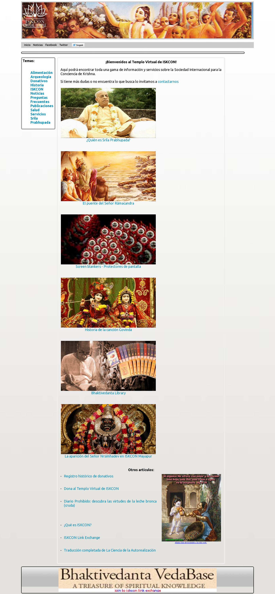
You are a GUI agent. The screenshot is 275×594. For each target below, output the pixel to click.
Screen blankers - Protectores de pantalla (108, 264)
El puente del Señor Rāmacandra (108, 201)
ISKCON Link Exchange (82, 537)
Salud (35, 110)
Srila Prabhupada (40, 120)
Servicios (38, 114)
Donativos (39, 81)
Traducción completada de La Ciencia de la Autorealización (110, 550)
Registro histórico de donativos (88, 476)
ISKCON (36, 89)
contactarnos (168, 81)
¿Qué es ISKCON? (78, 525)
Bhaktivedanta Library (108, 391)
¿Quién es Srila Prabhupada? (108, 138)
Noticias (37, 93)
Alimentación (41, 72)
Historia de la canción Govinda (108, 328)
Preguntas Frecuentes (39, 99)
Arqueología (40, 77)
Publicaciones (41, 106)
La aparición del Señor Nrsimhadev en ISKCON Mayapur (108, 454)
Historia (37, 85)
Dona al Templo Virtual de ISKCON (91, 488)
